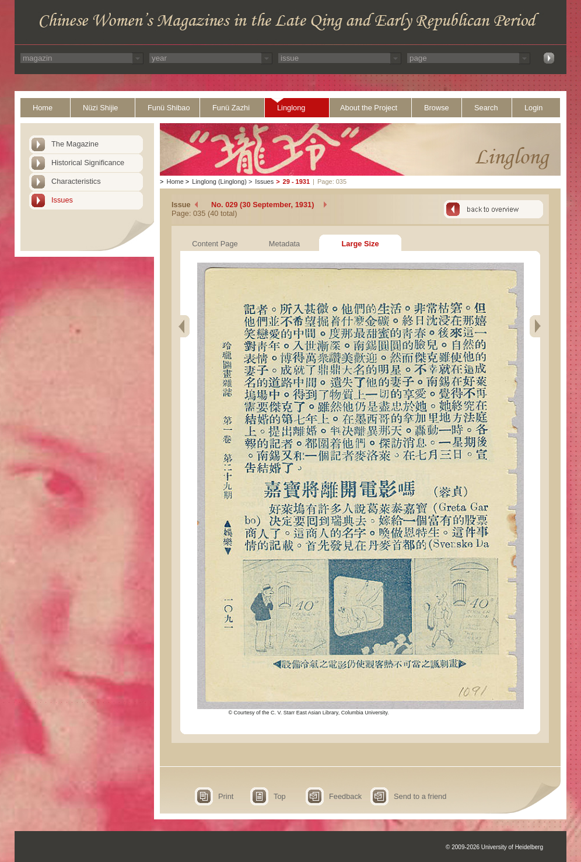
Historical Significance (87, 162)
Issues (62, 200)
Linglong (291, 107)
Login (533, 107)
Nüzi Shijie (100, 107)
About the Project (368, 107)
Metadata (284, 243)
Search (486, 107)
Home (42, 107)
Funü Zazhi (231, 107)
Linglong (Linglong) (219, 181)
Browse (436, 107)
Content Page (214, 243)
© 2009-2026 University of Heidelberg (494, 847)
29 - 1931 (296, 181)
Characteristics (76, 181)
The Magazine (75, 143)
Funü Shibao (169, 107)
